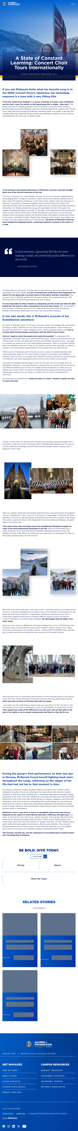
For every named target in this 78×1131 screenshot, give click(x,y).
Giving (20, 865)
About (57, 865)
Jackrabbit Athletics (53, 1076)
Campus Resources (55, 1064)
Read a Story (9, 1076)
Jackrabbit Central (52, 1081)
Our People (39, 908)
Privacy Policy (8, 1113)
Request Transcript (52, 1070)
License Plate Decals (14, 1087)
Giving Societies (11, 1081)
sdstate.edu (20, 1113)
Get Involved (12, 1064)
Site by (10, 1118)
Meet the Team (39, 878)
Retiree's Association (53, 1087)
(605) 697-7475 (9, 1053)
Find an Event (10, 1070)
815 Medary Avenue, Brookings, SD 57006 (38, 1053)
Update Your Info (12, 1092)
